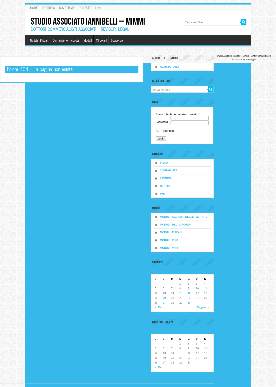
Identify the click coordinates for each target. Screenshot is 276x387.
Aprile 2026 (161, 270)
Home (34, 8)
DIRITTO (165, 186)
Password (162, 122)
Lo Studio (48, 8)
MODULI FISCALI (171, 232)
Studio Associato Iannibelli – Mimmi (88, 21)
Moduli (87, 40)
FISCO (164, 162)
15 (180, 293)
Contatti (85, 8)
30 (189, 302)
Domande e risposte (65, 40)
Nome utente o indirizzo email (176, 114)
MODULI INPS (169, 240)
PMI (162, 193)
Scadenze (117, 40)
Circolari (101, 40)
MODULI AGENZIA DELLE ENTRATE (184, 216)
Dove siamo (67, 8)
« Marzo (160, 307)
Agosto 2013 (169, 66)
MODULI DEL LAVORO (175, 224)
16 (189, 293)
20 (164, 297)
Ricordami (165, 130)
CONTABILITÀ (168, 170)
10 (197, 288)
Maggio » (203, 307)
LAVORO (165, 178)
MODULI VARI (169, 247)
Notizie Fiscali (39, 40)
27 (164, 302)
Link (98, 8)
